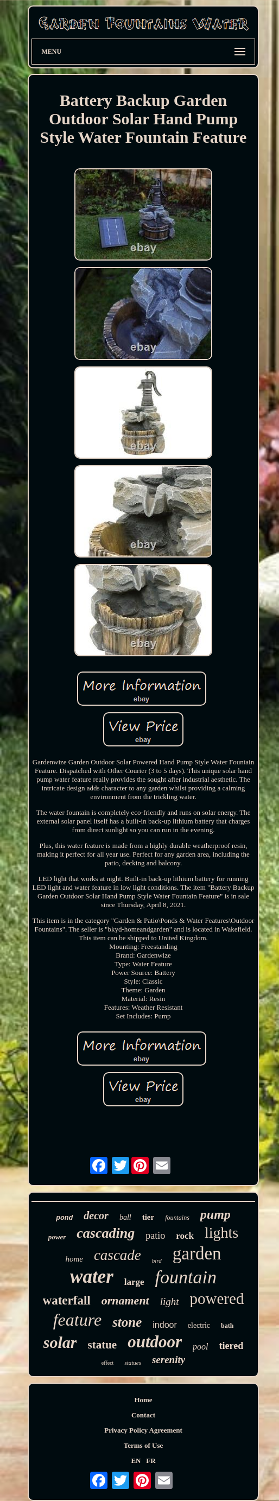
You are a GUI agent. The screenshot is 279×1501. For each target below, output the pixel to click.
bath (227, 1325)
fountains (177, 1217)
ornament (125, 1300)
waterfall (67, 1300)
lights (221, 1232)
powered (217, 1298)
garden (197, 1253)
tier (148, 1217)
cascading (106, 1233)
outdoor (155, 1341)
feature (77, 1319)
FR (150, 1460)
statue (102, 1344)
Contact (143, 1415)
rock (185, 1236)
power (57, 1237)
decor (96, 1215)
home (74, 1259)
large (134, 1282)
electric (199, 1325)
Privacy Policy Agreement (143, 1430)
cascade (117, 1255)
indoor (164, 1324)
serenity (168, 1359)
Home (143, 1400)
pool (200, 1346)
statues (132, 1362)
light (169, 1301)
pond (64, 1218)
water (91, 1276)
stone (127, 1322)
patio (155, 1235)
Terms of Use (143, 1445)
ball (125, 1217)
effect (108, 1363)
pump (215, 1214)
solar (60, 1342)
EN (136, 1460)
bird (157, 1260)
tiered (231, 1345)
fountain (186, 1277)
